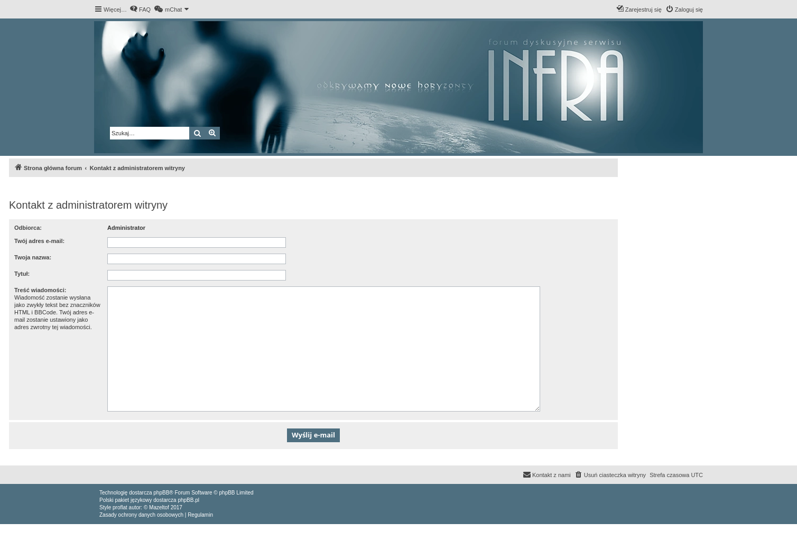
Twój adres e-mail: (39, 241)
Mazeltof (159, 507)
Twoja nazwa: (32, 257)
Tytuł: (22, 273)
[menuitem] (140, 9)
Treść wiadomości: (40, 290)
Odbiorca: (28, 228)
